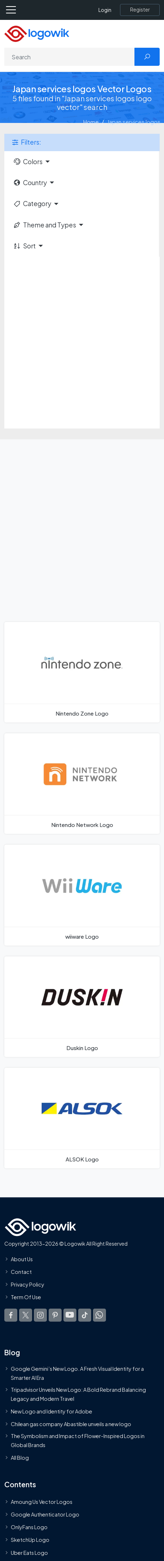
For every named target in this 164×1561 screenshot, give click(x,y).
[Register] (140, 10)
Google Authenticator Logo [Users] (45, 1514)
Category (32, 204)
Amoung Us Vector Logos (41, 1501)
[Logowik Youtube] (69, 1315)
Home (91, 121)
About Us (22, 1259)
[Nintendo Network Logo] (82, 783)
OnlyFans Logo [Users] (29, 1527)
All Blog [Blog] (20, 1457)
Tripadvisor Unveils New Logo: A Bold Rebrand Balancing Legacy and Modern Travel (78, 1394)
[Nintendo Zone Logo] (82, 672)
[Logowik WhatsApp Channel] (99, 1315)
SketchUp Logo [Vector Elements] (30, 1540)
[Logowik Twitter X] (25, 1315)
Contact (21, 1271)
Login (104, 10)
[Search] (69, 57)
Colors (28, 162)
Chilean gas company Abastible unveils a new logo (71, 1424)
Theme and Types (44, 225)
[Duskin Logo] (82, 1006)
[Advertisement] (82, 342)
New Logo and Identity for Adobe (51, 1411)
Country (30, 183)
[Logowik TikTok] (84, 1315)
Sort (24, 246)
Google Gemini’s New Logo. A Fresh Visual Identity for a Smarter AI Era (77, 1373)
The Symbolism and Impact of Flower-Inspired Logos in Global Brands (78, 1440)
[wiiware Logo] (82, 895)
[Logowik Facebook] (10, 1315)
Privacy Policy (27, 1284)
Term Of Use (26, 1297)
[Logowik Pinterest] (55, 1315)
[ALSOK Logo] (82, 1118)
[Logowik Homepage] (36, 33)
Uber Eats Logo (29, 1552)
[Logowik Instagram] (40, 1315)
